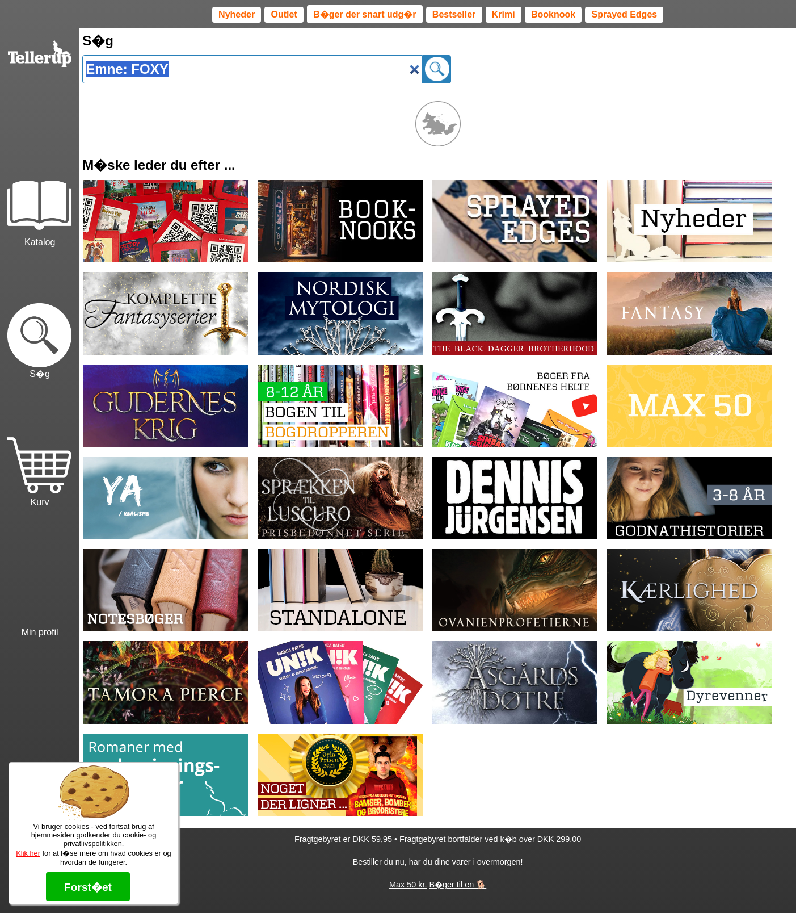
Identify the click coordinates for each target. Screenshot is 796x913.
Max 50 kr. (408, 884)
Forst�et (88, 887)
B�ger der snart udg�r (364, 14)
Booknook (553, 14)
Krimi (503, 14)
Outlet (284, 14)
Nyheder (236, 14)
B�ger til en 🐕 (457, 884)
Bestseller (454, 14)
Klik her (28, 853)
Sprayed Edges (625, 14)
